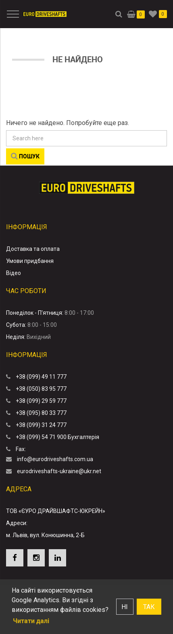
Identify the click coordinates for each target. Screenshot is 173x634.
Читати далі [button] (31, 621)
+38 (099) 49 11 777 (41, 376)
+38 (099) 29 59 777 (41, 401)
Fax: (21, 449)
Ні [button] (124, 607)
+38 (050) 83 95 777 (41, 389)
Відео (13, 273)
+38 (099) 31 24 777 (41, 425)
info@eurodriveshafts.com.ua (55, 459)
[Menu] (12, 14)
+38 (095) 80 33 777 (41, 413)
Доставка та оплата (33, 249)
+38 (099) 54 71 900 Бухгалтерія (57, 437)
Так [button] (149, 607)
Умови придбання (30, 261)
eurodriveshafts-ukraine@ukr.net (59, 471)
